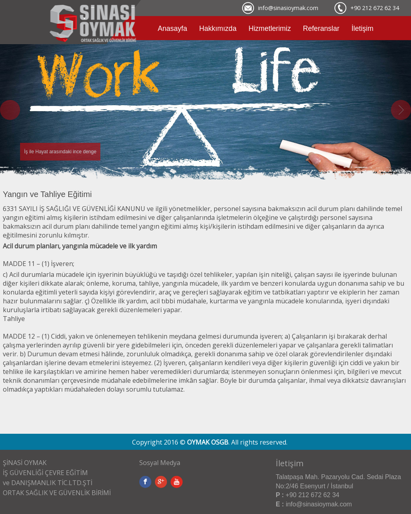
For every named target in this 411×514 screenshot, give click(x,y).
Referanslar (321, 28)
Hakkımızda (217, 28)
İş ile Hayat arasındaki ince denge (60, 151)
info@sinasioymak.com (288, 8)
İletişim (363, 28)
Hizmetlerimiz (269, 28)
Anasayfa (172, 28)
